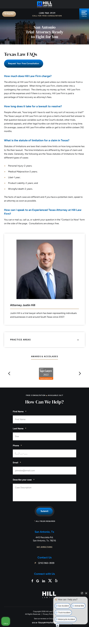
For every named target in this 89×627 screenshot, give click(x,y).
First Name (19, 411)
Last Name (19, 428)
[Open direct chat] (82, 593)
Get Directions (44, 547)
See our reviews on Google (44, 619)
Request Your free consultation (23, 63)
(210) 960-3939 (47, 13)
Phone (17, 445)
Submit (44, 511)
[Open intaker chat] (57, 625)
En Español (9, 14)
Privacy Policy (48, 614)
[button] (9, 374)
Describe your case (24, 480)
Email (17, 462)
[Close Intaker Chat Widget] (86, 593)
